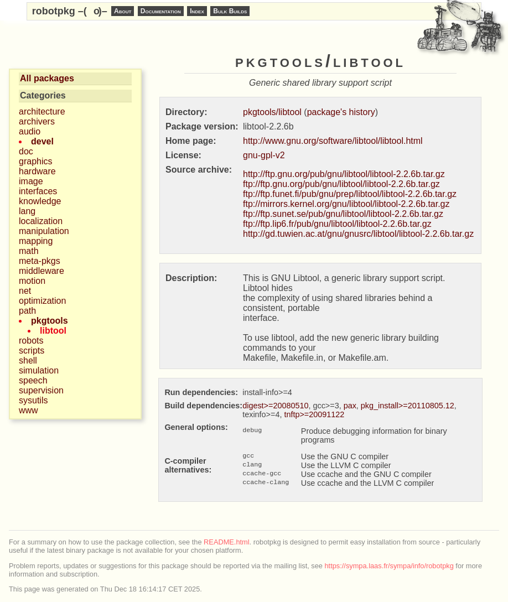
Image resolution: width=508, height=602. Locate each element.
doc (26, 151)
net (25, 290)
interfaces (38, 191)
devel (42, 141)
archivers (37, 121)
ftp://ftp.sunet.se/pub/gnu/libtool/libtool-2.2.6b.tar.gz (343, 214)
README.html (226, 542)
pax (350, 405)
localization (41, 221)
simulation (39, 370)
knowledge (40, 201)
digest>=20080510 (275, 405)
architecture (42, 111)
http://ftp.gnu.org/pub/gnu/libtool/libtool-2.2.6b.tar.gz (344, 174)
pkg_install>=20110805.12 (407, 405)
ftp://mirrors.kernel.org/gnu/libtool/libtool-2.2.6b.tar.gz (346, 204)
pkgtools (49, 320)
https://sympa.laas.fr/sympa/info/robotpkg (389, 566)
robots (31, 340)
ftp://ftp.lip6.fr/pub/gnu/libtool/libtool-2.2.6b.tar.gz (337, 224)
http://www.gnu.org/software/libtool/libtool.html (333, 141)
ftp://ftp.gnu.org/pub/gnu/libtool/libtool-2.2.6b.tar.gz (341, 184)
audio (29, 131)
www (28, 410)
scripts (31, 350)
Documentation (161, 11)
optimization (42, 300)
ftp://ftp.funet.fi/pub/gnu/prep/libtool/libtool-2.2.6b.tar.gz (350, 194)
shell (28, 360)
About (122, 11)
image (31, 181)
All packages (47, 78)
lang (27, 211)
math (29, 251)
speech (33, 380)
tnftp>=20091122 (314, 414)
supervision (41, 390)
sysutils (33, 400)
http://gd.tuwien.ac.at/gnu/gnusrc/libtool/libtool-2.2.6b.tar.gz (358, 233)
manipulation (44, 231)
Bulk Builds (230, 11)
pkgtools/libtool (272, 112)
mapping (36, 241)
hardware (37, 171)
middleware (41, 271)
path (27, 310)
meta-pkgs (39, 261)
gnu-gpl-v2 (264, 155)
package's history (341, 112)
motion (32, 281)
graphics (35, 161)
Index (197, 11)
